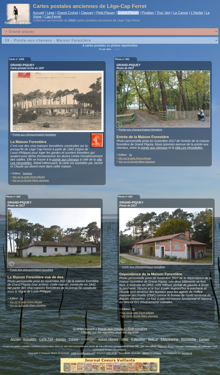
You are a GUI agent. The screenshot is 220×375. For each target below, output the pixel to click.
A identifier (138, 339)
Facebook (187, 353)
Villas (124, 339)
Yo (130, 154)
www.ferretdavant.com (83, 353)
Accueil (38, 13)
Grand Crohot (67, 13)
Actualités (29, 339)
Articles (61, 339)
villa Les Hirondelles (189, 147)
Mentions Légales (151, 353)
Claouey (87, 13)
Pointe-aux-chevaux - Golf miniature (122, 329)
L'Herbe (197, 13)
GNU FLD (111, 353)
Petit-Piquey (105, 13)
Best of (153, 339)
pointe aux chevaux (65, 159)
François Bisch (166, 346)
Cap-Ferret (52, 16)
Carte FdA (46, 339)
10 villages (88, 339)
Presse (73, 339)
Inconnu (27, 173)
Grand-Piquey (128, 13)
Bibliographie (169, 339)
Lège (51, 13)
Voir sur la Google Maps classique (30, 180)
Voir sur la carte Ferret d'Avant (28, 177)
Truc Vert (163, 13)
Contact (204, 339)
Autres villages (108, 339)
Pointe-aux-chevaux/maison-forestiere (34, 134)
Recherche (188, 339)
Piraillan (148, 13)
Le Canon (180, 13)
